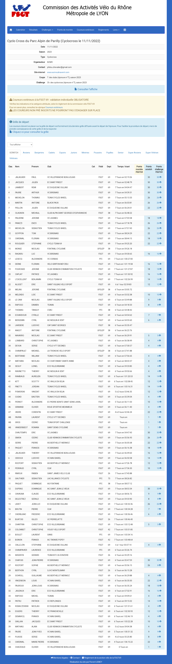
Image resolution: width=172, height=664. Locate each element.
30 (159, 177)
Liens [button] (116, 30)
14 (159, 279)
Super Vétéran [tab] (152, 153)
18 (159, 218)
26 (159, 198)
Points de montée (65, 30)
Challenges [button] (47, 30)
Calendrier (20, 30)
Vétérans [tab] (14, 158)
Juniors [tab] (74, 153)
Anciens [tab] (26, 153)
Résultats (33, 30)
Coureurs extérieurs (85, 30)
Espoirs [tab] (62, 153)
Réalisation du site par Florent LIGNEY (86, 662)
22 (159, 208)
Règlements (103, 30)
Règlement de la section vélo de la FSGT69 (101, 658)
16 (159, 254)
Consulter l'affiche (86, 89)
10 (159, 295)
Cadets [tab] (52, 153)
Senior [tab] (121, 153)
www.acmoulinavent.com (58, 72)
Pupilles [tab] (109, 153)
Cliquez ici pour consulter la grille (29, 131)
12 (159, 284)
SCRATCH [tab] (14, 153)
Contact (75, 658)
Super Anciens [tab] (134, 153)
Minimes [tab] (85, 153)
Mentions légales (59, 658)
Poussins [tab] (98, 153)
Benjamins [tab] (39, 153)
